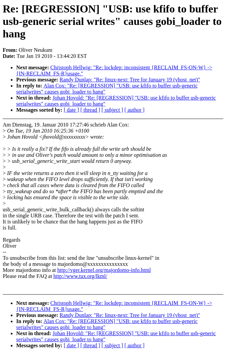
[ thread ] (90, 110)
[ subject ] (112, 110)
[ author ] (134, 110)
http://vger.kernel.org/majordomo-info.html (104, 270)
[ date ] (71, 110)
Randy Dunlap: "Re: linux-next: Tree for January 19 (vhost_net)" (130, 79)
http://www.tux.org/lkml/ (80, 276)
